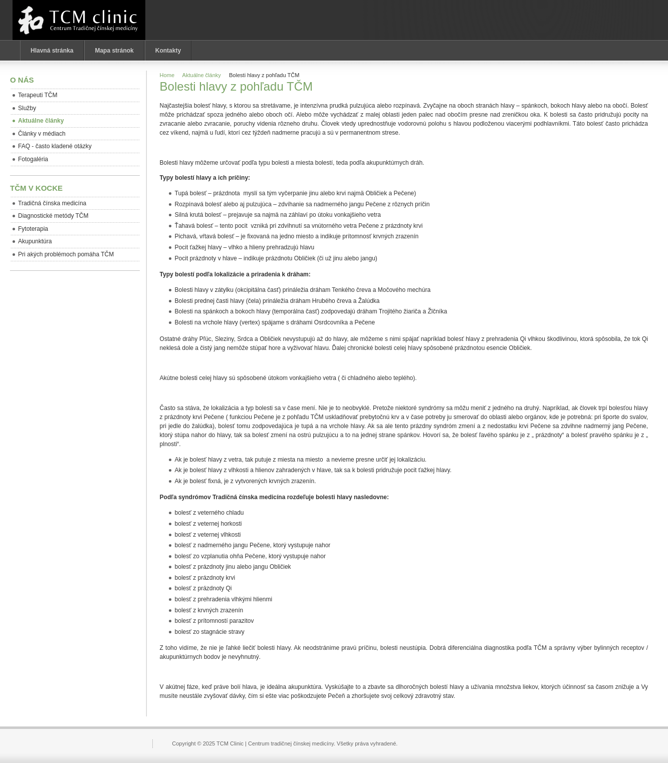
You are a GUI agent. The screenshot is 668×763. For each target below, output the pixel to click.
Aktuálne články (201, 75)
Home (167, 75)
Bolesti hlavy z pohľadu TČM (236, 86)
